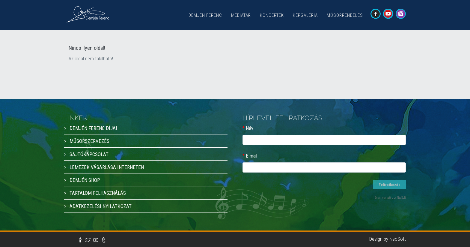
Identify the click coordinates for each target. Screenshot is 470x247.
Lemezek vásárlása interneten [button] (107, 167)
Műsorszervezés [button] (89, 141)
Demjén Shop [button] (85, 180)
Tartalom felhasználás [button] (98, 193)
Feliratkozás (389, 184)
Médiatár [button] (241, 15)
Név (249, 128)
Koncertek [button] (272, 15)
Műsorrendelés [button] (345, 15)
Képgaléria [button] (305, 15)
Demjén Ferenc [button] (205, 15)
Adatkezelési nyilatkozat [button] (101, 206)
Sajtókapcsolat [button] (89, 154)
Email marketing (384, 197)
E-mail (251, 156)
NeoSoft (397, 239)
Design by (379, 239)
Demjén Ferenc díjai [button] (93, 128)
